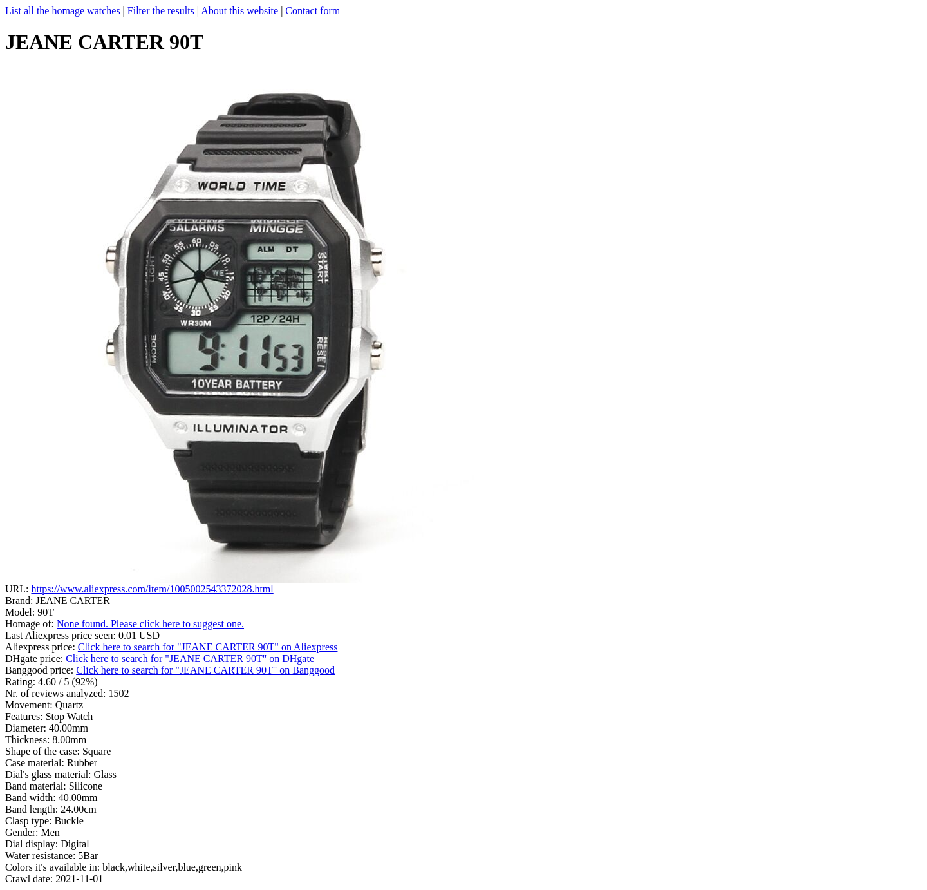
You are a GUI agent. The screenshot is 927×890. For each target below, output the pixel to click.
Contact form (312, 10)
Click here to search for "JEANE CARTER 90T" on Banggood (205, 670)
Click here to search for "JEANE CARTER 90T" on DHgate (190, 658)
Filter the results (160, 10)
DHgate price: (35, 658)
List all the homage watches (62, 10)
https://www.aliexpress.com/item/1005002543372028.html (152, 588)
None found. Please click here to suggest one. (150, 623)
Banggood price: (40, 670)
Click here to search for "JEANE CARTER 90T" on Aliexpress (208, 646)
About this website (239, 10)
